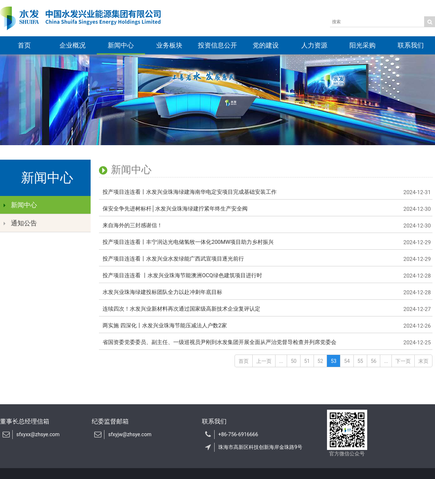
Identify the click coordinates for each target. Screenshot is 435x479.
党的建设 (266, 45)
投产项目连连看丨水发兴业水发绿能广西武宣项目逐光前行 (266, 259)
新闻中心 (121, 45)
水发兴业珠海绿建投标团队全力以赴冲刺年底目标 (266, 292)
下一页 (403, 361)
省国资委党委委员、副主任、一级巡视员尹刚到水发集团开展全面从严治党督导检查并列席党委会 (266, 342)
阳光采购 (362, 45)
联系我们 (411, 45)
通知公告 (20, 223)
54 (347, 361)
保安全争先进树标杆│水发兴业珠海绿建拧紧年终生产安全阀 (266, 209)
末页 (423, 361)
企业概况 (72, 45)
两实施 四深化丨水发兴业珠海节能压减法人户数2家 (266, 325)
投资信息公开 (217, 45)
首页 (24, 45)
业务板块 (169, 45)
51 (307, 361)
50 (294, 361)
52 (320, 361)
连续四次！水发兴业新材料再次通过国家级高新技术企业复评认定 (266, 309)
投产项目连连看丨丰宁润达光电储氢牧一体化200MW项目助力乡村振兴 (266, 242)
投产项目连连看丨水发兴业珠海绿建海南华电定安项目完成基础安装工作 (266, 192)
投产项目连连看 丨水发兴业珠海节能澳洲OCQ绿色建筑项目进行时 (266, 275)
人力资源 (314, 45)
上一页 (264, 361)
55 (360, 361)
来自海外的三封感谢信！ (266, 225)
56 (374, 361)
